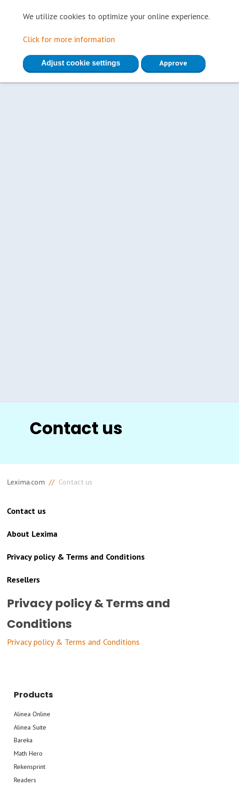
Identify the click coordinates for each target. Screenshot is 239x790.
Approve (173, 62)
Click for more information (69, 39)
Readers (25, 780)
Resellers (23, 579)
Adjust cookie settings (80, 63)
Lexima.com (26, 481)
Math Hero (28, 753)
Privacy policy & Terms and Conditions (76, 556)
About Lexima (32, 533)
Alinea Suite (30, 727)
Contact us (26, 511)
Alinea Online (32, 714)
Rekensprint (29, 767)
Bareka (23, 740)
